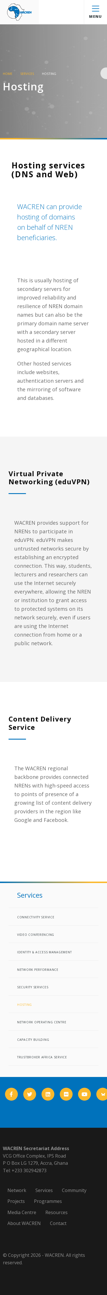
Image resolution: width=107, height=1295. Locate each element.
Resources (56, 1212)
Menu (95, 12)
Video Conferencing (35, 935)
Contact (58, 1223)
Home (7, 73)
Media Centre (21, 1212)
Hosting (24, 1005)
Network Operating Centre (41, 1022)
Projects (16, 1201)
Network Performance (37, 970)
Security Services (32, 987)
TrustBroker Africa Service (42, 1057)
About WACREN (24, 1223)
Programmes (48, 1201)
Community (74, 1190)
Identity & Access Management (44, 952)
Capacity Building (33, 1040)
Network (16, 1190)
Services (27, 73)
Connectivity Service (35, 917)
